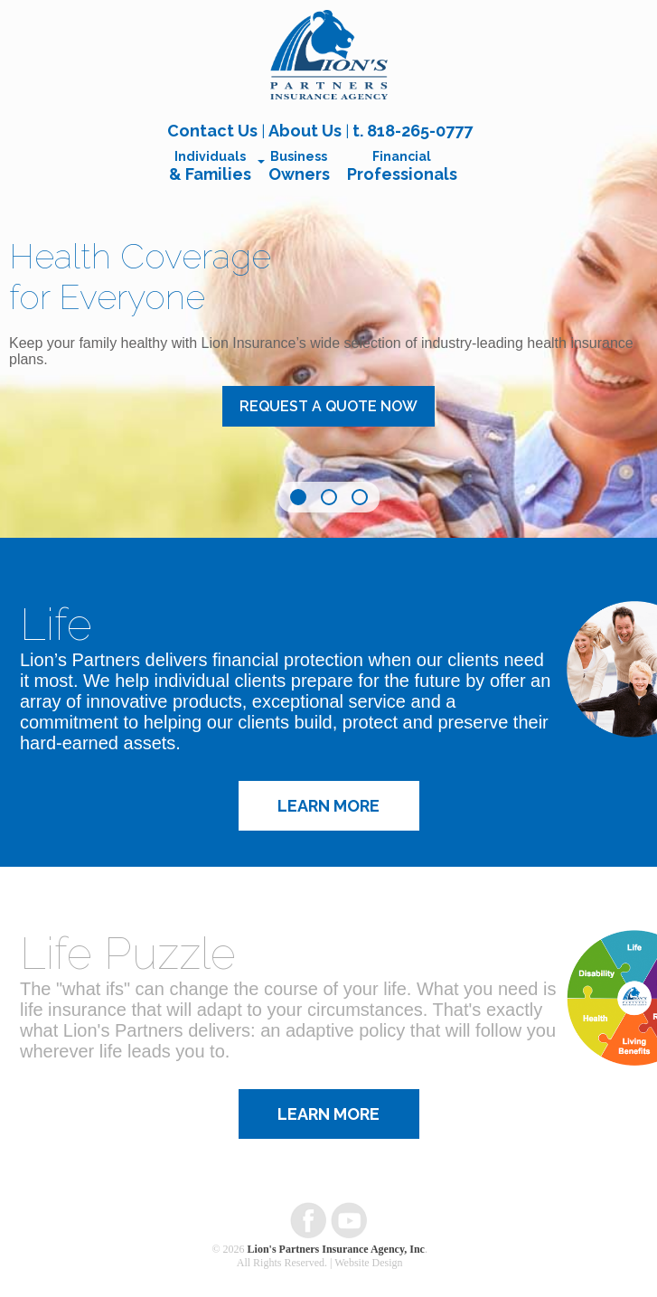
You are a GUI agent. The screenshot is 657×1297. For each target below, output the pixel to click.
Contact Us (212, 130)
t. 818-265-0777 (412, 130)
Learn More (328, 805)
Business (299, 166)
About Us (305, 130)
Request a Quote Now (328, 406)
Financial (402, 166)
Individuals (210, 166)
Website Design (368, 1262)
